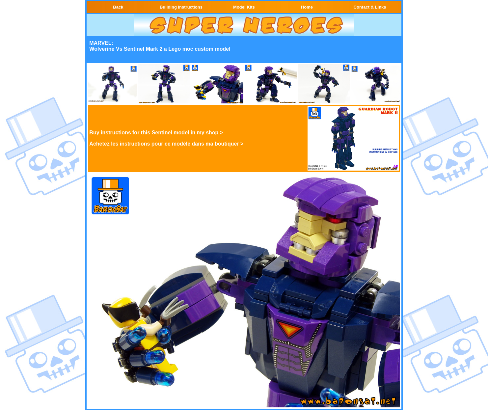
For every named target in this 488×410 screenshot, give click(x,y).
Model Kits (244, 7)
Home (307, 7)
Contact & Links (370, 7)
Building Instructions (181, 7)
